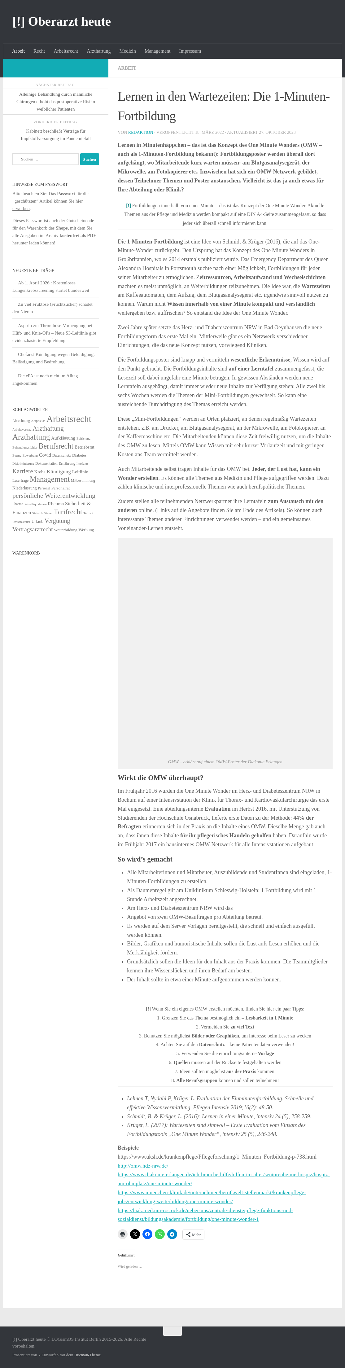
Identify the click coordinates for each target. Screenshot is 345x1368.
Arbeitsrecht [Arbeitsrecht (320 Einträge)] (68, 419)
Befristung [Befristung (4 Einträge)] (83, 438)
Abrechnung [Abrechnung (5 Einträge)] (21, 421)
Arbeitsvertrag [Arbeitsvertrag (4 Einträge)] (22, 429)
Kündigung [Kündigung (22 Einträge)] (58, 471)
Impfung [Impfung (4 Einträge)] (82, 463)
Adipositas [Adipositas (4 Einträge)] (38, 421)
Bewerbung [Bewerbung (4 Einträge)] (30, 455)
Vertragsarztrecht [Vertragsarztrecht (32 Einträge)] (32, 529)
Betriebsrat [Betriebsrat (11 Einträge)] (84, 447)
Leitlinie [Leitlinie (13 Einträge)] (80, 471)
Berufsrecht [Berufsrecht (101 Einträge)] (55, 446)
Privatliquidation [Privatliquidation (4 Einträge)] (35, 504)
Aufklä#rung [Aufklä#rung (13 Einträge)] (63, 438)
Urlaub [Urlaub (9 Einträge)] (37, 521)
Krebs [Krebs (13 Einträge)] (40, 471)
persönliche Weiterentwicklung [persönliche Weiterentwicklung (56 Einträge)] (53, 495)
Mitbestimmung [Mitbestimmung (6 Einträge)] (83, 480)
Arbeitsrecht (66, 51)
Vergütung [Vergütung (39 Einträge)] (57, 520)
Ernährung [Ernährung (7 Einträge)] (67, 463)
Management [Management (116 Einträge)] (50, 479)
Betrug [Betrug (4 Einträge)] (16, 455)
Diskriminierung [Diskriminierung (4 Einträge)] (23, 463)
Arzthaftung (99, 51)
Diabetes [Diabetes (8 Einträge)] (79, 455)
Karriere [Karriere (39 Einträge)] (22, 471)
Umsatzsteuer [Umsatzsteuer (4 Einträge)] (21, 522)
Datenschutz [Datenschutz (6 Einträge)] (61, 455)
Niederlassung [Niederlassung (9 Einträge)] (24, 488)
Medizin (128, 51)
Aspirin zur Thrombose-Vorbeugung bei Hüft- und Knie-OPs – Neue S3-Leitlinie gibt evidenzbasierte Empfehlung (54, 333)
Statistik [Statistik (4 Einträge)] (37, 513)
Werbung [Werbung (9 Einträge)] (86, 530)
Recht (39, 51)
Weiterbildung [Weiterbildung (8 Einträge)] (65, 530)
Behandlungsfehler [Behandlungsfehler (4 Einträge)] (24, 447)
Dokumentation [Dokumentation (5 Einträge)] (46, 463)
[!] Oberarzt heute (61, 21)
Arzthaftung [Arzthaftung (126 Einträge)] (31, 437)
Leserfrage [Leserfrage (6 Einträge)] (20, 480)
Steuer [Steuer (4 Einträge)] (48, 513)
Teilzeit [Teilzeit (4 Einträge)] (88, 513)
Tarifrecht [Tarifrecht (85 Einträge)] (68, 512)
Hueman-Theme (87, 1355)
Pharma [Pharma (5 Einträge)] (17, 504)
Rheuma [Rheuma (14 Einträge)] (56, 503)
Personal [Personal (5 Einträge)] (44, 488)
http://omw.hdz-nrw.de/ (144, 1166)
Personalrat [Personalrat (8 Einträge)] (60, 488)
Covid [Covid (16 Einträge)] (45, 455)
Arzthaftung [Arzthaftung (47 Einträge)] (48, 428)
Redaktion (141, 132)
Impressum (190, 51)
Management (158, 51)
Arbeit (18, 51)
